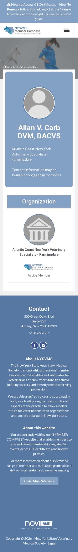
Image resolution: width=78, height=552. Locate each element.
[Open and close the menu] (58, 30)
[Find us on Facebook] (34, 345)
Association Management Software (38, 525)
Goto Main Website (39, 481)
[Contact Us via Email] (43, 345)
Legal (52, 543)
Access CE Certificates (39, 4)
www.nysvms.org (57, 470)
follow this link (30, 9)
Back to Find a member (20, 67)
